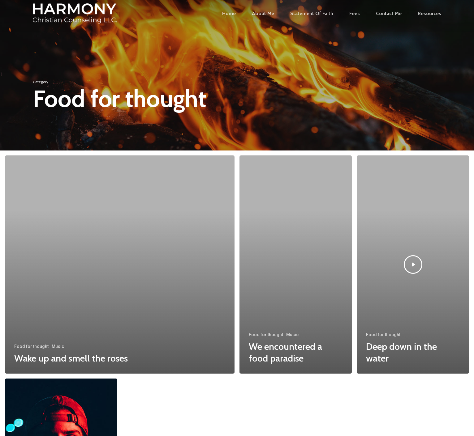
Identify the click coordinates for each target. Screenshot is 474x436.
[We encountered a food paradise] (295, 264)
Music (58, 346)
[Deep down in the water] (413, 264)
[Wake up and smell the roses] (120, 264)
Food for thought (31, 346)
